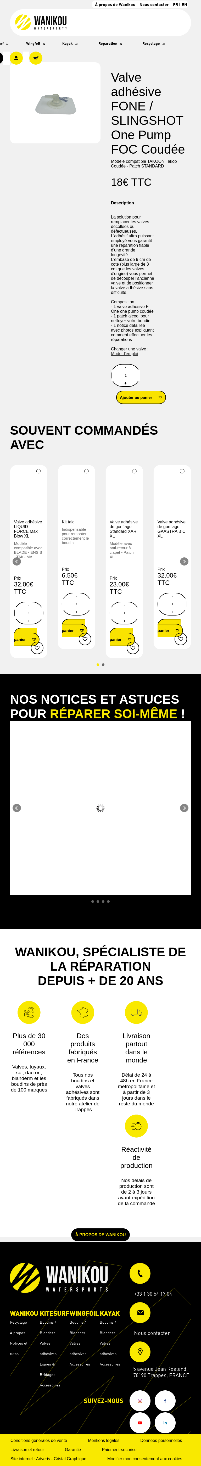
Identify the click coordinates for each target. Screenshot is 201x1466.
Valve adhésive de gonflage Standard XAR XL (124, 529)
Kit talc (68, 522)
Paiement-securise (119, 1449)
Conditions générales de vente (38, 1440)
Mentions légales (103, 1440)
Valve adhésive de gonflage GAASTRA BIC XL (172, 529)
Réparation (107, 43)
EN (184, 4)
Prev (17, 561)
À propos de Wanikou (115, 4)
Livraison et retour (27, 1449)
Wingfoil (33, 43)
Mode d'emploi (124, 353)
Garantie (73, 1449)
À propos (17, 1332)
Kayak (67, 43)
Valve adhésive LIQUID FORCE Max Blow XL (28, 529)
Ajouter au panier (142, 397)
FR (175, 4)
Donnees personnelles (161, 1440)
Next (184, 561)
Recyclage (151, 43)
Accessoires (50, 1385)
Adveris (43, 1459)
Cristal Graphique (70, 1459)
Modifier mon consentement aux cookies (144, 1459)
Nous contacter (154, 4)
